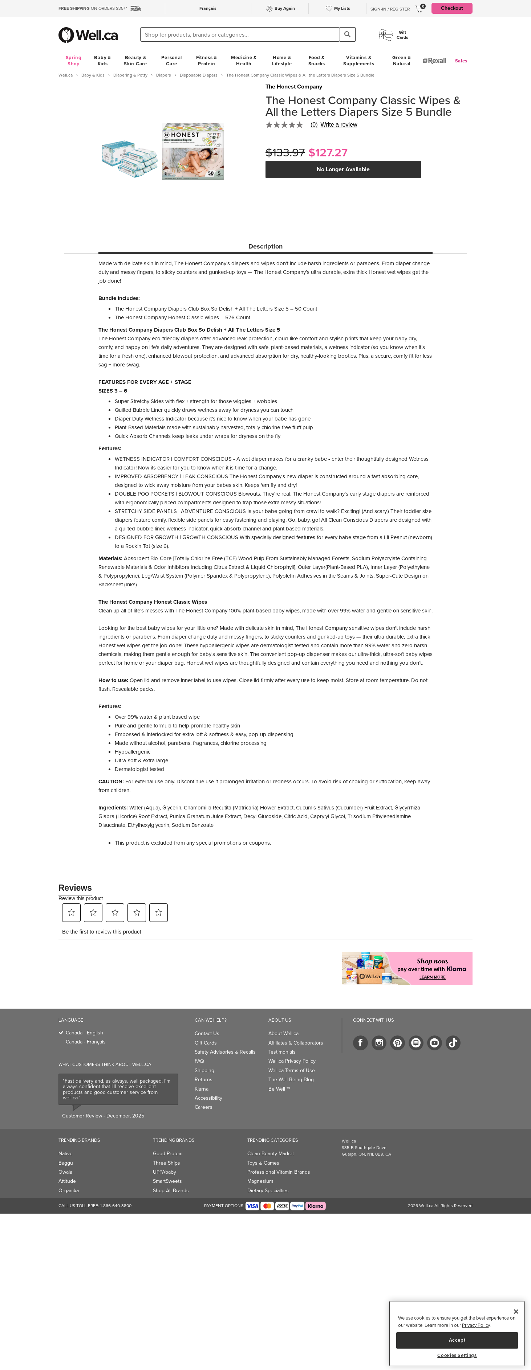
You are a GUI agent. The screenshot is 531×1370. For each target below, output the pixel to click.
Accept (457, 1340)
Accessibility (208, 1098)
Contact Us (207, 1033)
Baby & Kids (102, 60)
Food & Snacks (316, 60)
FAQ (199, 1061)
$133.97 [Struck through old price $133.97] (285, 152)
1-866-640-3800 (115, 1205)
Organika (68, 1190)
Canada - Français (86, 1042)
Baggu (65, 1163)
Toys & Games (263, 1163)
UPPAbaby (164, 1172)
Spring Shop (74, 60)
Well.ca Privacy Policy (292, 1061)
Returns (203, 1079)
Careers (203, 1107)
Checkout (452, 8)
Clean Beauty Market (270, 1153)
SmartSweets (167, 1181)
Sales (461, 61)
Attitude (67, 1181)
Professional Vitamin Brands (278, 1172)
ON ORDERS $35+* (92, 8)
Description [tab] (265, 246)
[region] (457, 1333)
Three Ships (166, 1163)
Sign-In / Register (390, 9)
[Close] (516, 1312)
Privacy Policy (476, 1325)
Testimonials (282, 1052)
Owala (65, 1172)
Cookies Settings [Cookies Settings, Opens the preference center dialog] (457, 1355)
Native (65, 1153)
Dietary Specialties (268, 1190)
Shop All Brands (171, 1190)
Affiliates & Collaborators (295, 1043)
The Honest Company (294, 87)
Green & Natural (401, 60)
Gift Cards (206, 1043)
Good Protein (168, 1153)
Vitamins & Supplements (358, 60)
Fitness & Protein (206, 60)
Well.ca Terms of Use (291, 1070)
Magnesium (260, 1181)
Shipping (204, 1070)
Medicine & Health (244, 60)
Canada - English (84, 1033)
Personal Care (171, 60)
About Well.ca (283, 1033)
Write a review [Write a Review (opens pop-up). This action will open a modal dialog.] (339, 125)
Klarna (201, 1089)
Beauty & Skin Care (135, 60)
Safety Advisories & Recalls (225, 1052)
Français (207, 8)
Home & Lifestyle (282, 60)
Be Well (279, 1089)
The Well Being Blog (291, 1079)
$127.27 (328, 152)
